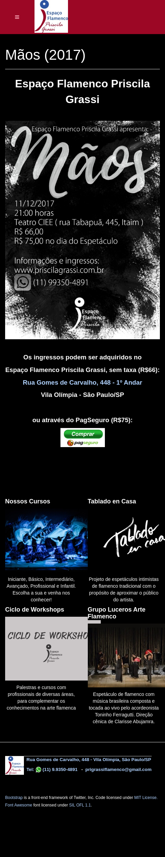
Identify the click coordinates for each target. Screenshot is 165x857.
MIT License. (145, 797)
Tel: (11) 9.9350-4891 (51, 769)
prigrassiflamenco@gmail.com (118, 769)
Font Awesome (18, 805)
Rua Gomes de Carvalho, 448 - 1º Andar (82, 382)
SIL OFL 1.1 (80, 805)
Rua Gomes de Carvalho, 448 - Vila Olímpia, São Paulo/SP (88, 759)
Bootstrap (14, 797)
